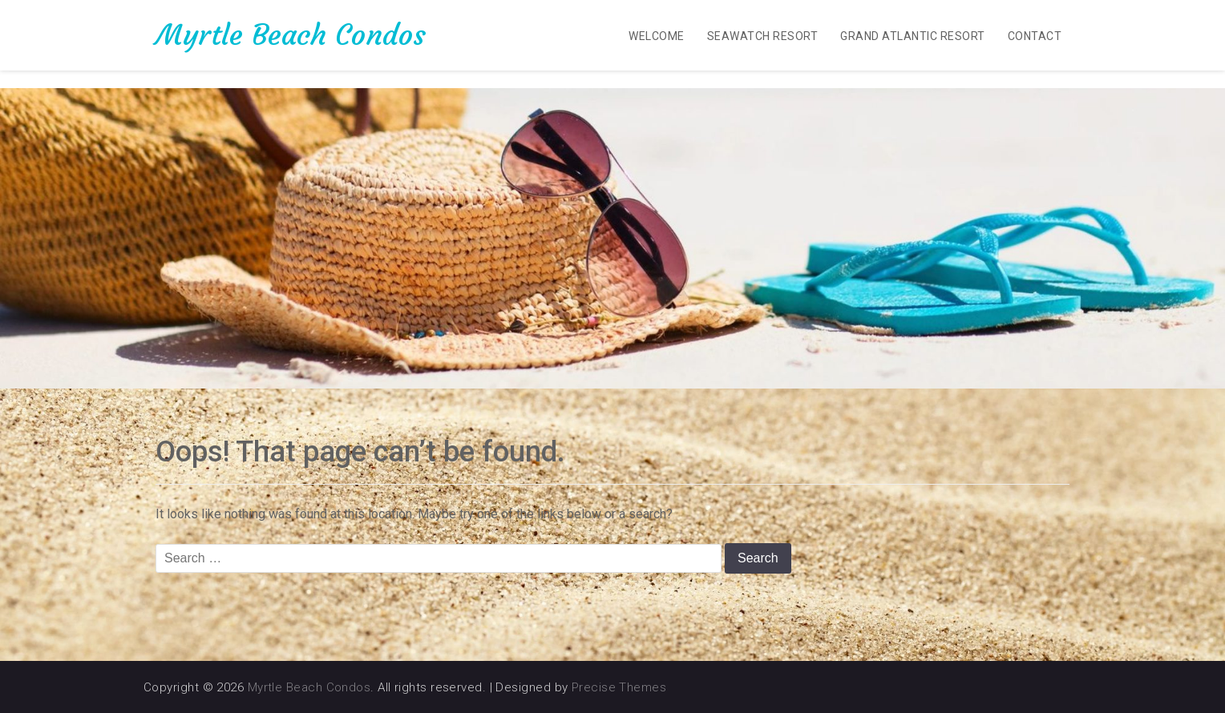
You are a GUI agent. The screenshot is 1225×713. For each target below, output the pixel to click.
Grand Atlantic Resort (912, 36)
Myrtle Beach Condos (291, 35)
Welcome (656, 36)
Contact (1034, 36)
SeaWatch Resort (762, 36)
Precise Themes (619, 687)
